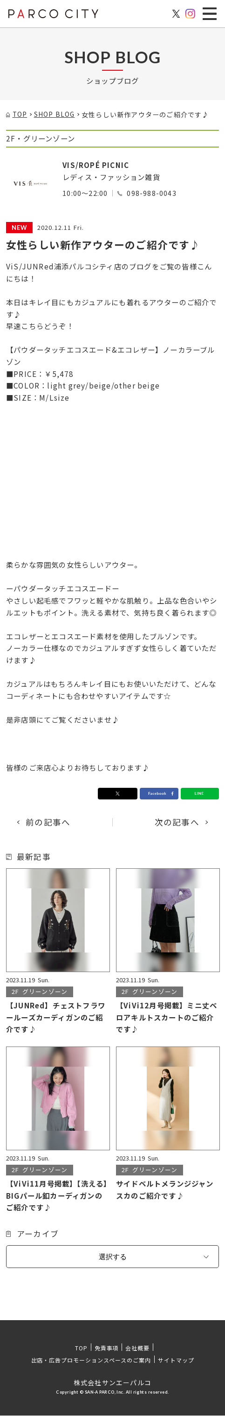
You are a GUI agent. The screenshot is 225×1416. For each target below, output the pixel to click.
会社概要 (137, 1348)
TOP (81, 1348)
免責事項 (107, 1348)
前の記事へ (48, 822)
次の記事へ (177, 822)
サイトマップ (176, 1360)
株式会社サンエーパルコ (112, 1383)
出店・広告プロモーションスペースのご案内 (91, 1360)
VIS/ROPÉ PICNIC (96, 165)
